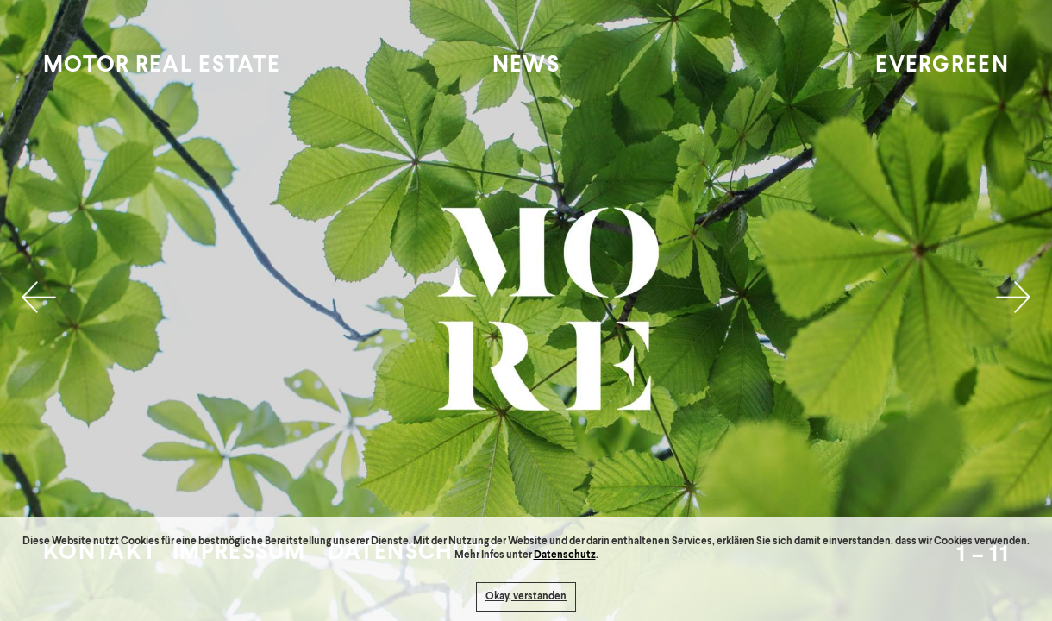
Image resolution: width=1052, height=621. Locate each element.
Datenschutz (565, 555)
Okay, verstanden (526, 597)
